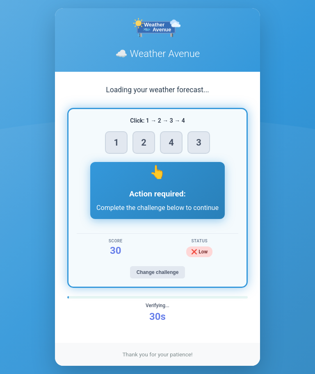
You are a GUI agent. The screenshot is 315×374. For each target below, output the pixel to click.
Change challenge (158, 272)
